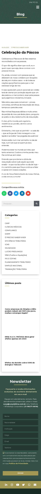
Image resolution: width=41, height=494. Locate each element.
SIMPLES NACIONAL (13, 266)
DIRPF (7, 234)
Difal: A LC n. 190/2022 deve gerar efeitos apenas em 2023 (19, 338)
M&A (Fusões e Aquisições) (16, 255)
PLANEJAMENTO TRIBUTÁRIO (18, 262)
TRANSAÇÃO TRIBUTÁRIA (16, 269)
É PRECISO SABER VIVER (15, 237)
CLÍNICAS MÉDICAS (13, 227)
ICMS (7, 244)
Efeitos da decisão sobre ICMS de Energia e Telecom (20, 364)
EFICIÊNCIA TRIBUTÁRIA (15, 241)
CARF (7, 223)
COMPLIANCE (11, 230)
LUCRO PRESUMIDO (14, 252)
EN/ (31, 2)
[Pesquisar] (36, 203)
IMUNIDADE (10, 248)
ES (37, 2)
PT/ (34, 2)
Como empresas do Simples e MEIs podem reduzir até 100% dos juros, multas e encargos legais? (20, 311)
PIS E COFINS (10, 259)
